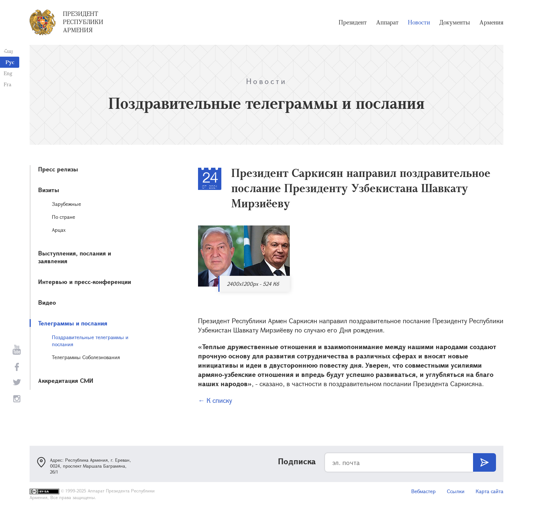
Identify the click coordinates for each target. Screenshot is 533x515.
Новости (419, 22)
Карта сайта (489, 491)
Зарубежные (66, 203)
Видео (47, 302)
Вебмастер (423, 491)
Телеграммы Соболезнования (86, 357)
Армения (491, 22)
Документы (454, 22)
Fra (7, 84)
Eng (8, 73)
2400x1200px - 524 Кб (253, 283)
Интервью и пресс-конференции (84, 281)
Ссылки (456, 491)
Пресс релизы (58, 169)
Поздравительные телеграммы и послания (90, 341)
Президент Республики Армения (83, 22)
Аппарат (387, 22)
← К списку (215, 400)
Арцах (59, 229)
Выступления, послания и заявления (74, 257)
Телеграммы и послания (72, 323)
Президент (353, 22)
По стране (63, 216)
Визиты (48, 190)
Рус (10, 62)
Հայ (8, 50)
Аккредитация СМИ (65, 380)
